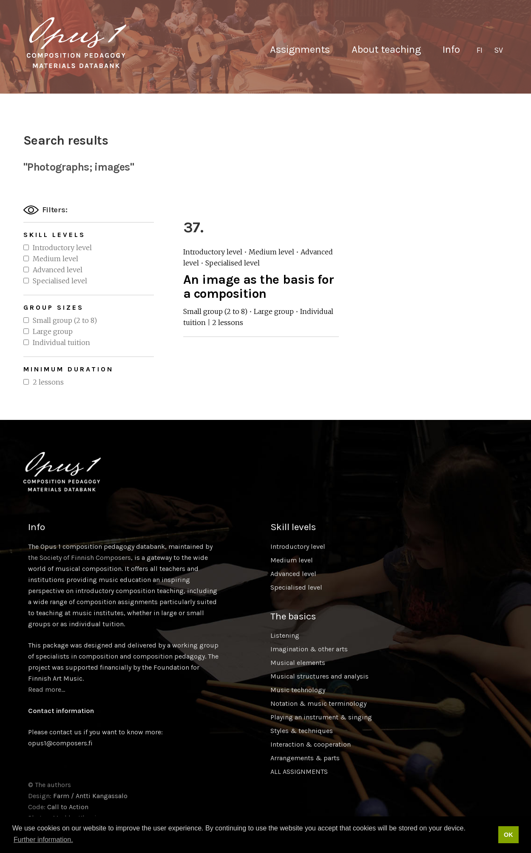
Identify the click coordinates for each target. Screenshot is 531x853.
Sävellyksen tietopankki (76, 42)
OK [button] (508, 834)
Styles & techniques (301, 731)
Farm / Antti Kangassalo (90, 796)
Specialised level (60, 281)
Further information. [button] (43, 839)
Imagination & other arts (309, 649)
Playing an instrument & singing (321, 717)
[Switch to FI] (479, 51)
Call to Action (67, 807)
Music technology (297, 690)
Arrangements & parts (305, 758)
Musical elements (297, 663)
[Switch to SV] (498, 51)
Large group (53, 331)
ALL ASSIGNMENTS (299, 771)
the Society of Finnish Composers (79, 557)
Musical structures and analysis (319, 676)
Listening (284, 635)
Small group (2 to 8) (65, 320)
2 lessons (48, 382)
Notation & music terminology (318, 703)
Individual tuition (61, 342)
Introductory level (62, 247)
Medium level (55, 258)
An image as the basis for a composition (258, 286)
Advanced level (57, 269)
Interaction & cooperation (310, 744)
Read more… (46, 689)
